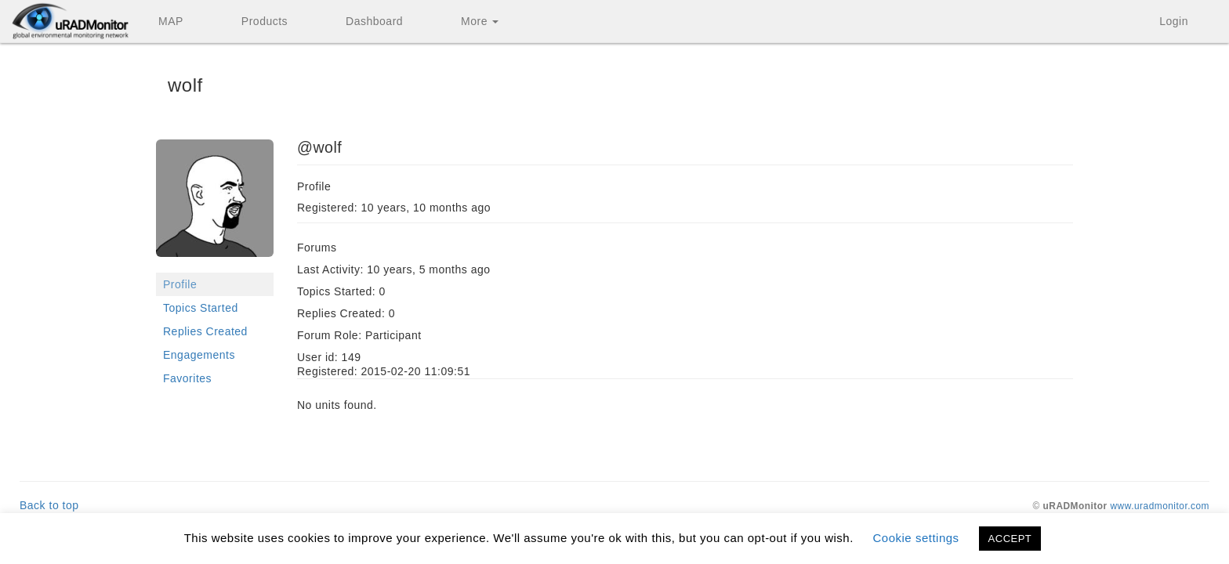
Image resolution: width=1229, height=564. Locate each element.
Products (264, 21)
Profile (180, 284)
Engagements (199, 355)
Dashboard (374, 21)
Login (1173, 21)
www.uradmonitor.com (1160, 506)
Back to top (49, 505)
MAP (170, 21)
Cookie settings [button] (916, 537)
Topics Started (200, 308)
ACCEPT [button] (1010, 538)
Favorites (187, 378)
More (479, 21)
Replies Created (205, 331)
